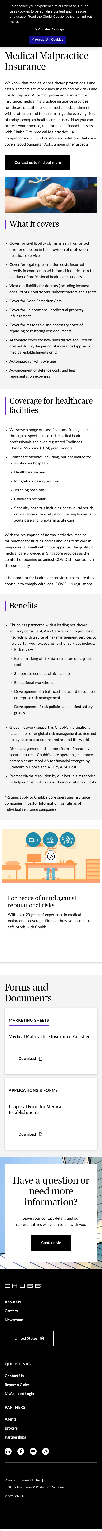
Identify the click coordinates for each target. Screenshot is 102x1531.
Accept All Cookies (49, 39)
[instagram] (45, 1451)
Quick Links (18, 1364)
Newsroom (14, 1320)
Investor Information (41, 803)
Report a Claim (17, 1385)
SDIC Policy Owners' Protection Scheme (34, 1487)
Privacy (10, 1480)
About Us (13, 1302)
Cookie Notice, (64, 16)
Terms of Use (30, 1480)
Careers (11, 1311)
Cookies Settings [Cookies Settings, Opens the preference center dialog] (51, 29)
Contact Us (14, 1376)
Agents (10, 1419)
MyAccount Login (19, 1394)
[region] (51, 23)
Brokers (11, 1428)
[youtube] (33, 1451)
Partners (15, 1408)
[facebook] (20, 1451)
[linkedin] (8, 1451)
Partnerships (15, 1437)
